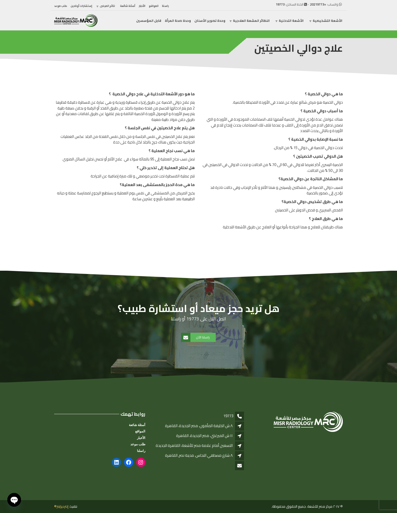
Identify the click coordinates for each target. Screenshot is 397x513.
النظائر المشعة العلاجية (251, 20)
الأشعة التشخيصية (327, 20)
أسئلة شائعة (127, 5)
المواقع (153, 5)
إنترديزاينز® (61, 506)
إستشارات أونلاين (81, 5)
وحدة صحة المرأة (178, 20)
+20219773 (318, 4)
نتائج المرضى (107, 5)
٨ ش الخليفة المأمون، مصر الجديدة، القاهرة (199, 425)
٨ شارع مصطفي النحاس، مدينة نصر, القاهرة (199, 455)
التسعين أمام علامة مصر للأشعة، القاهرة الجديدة (194, 445)
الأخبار (142, 5)
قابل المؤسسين (148, 20)
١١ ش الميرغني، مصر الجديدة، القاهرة (204, 435)
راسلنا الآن (196, 337)
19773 (280, 4)
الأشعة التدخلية (291, 20)
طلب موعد (60, 5)
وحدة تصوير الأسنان (209, 20)
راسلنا (165, 5)
